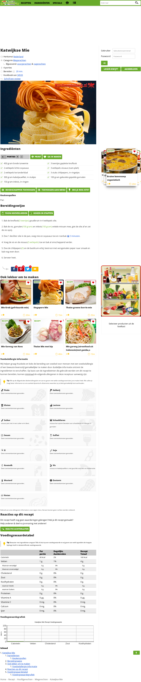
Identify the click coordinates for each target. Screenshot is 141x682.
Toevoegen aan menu (51, 189)
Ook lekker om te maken (18, 663)
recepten (26, 3)
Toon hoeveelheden (14, 213)
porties (8, 67)
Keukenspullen (19, 658)
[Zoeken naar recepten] (120, 2)
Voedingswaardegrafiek (23, 674)
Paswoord (106, 56)
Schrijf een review (12, 78)
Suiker (5, 420)
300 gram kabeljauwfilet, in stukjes (20, 177)
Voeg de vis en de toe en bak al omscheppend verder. (38, 242)
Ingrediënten (13, 655)
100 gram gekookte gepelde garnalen (68, 177)
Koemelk (6, 465)
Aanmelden (131, 69)
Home (3, 679)
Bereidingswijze (14, 661)
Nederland (18, 56)
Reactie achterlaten (15, 529)
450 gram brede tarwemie (16, 163)
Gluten (5, 405)
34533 (20, 75)
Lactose (55, 405)
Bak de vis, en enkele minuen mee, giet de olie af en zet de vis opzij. (46, 228)
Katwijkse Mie (8, 652)
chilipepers (17, 248)
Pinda (5, 390)
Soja (53, 450)
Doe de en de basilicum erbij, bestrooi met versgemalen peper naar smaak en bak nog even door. (46, 250)
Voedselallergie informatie (24, 666)
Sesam (5, 435)
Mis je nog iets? (78, 189)
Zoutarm (55, 480)
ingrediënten (42, 3)
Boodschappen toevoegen (18, 189)
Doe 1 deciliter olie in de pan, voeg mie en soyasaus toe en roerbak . (42, 236)
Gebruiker (106, 50)
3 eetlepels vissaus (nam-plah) (65, 168)
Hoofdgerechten (25, 679)
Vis (53, 465)
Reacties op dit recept (17, 669)
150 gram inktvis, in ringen (16, 181)
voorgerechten (24, 64)
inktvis (44, 226)
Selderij (55, 390)
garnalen (23, 226)
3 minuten (73, 236)
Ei (3, 450)
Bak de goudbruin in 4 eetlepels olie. (30, 220)
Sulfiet (54, 435)
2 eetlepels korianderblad (16, 172)
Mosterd (6, 480)
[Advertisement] (70, 26)
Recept (11, 679)
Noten (5, 495)
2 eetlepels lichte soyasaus (16, 168)
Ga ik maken (52, 156)
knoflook (19, 220)
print (36, 156)
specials (57, 3)
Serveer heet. (10, 257)
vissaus (30, 242)
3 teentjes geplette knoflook (64, 163)
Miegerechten (19, 60)
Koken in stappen (41, 213)
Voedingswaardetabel (17, 672)
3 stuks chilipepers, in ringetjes (65, 172)
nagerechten (40, 64)
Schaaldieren (57, 420)
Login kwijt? (111, 69)
